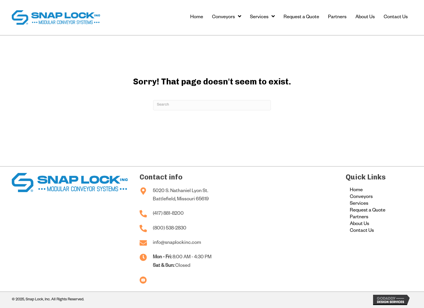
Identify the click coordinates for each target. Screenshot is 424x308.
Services (359, 204)
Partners (359, 217)
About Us (359, 224)
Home (356, 190)
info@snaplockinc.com (177, 243)
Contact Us (362, 231)
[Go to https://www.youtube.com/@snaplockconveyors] (143, 281)
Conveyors (361, 197)
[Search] (212, 105)
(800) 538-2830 (169, 229)
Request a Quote (367, 211)
